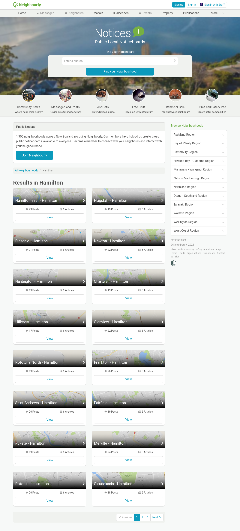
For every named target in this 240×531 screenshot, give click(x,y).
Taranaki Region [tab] (184, 204)
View (49, 217)
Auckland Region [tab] (184, 134)
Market (98, 13)
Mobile (181, 249)
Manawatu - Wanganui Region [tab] (193, 169)
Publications (191, 13)
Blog (177, 256)
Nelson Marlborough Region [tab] (192, 178)
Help (218, 249)
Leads (182, 253)
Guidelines (208, 249)
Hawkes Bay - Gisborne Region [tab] (194, 161)
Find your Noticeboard (120, 52)
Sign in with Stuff (212, 4)
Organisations (194, 253)
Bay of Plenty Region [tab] (187, 143)
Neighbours (74, 13)
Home (22, 13)
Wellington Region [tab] (185, 222)
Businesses (121, 13)
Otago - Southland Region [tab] (190, 195)
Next (156, 517)
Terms (174, 253)
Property (167, 13)
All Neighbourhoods (26, 170)
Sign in (192, 4)
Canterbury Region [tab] (186, 152)
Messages (45, 13)
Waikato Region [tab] (184, 213)
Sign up (178, 4)
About (174, 249)
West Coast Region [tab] (186, 230)
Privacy (190, 249)
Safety (198, 249)
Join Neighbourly (34, 155)
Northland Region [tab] (185, 187)
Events (145, 13)
